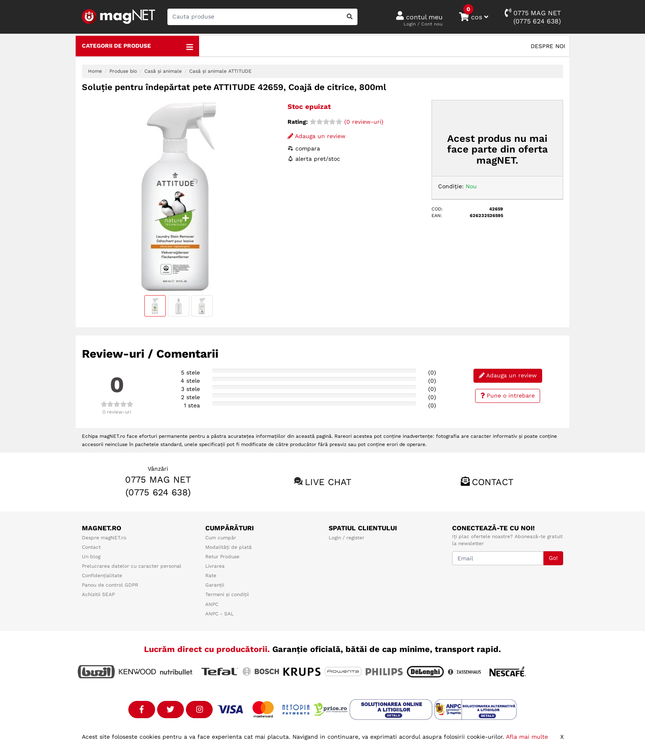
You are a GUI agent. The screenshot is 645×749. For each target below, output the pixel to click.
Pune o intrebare (507, 395)
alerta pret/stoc (314, 158)
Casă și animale (163, 71)
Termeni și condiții (227, 594)
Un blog (91, 556)
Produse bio (123, 71)
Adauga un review (317, 136)
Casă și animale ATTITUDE (220, 71)
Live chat (328, 482)
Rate (210, 575)
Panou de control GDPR (110, 585)
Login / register (346, 538)
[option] (178, 196)
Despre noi (548, 46)
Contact (492, 482)
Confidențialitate (102, 575)
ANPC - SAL (219, 614)
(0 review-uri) (346, 121)
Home (95, 71)
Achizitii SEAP (98, 594)
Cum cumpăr (220, 538)
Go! (553, 558)
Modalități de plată (228, 547)
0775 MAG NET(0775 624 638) (533, 16)
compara (304, 148)
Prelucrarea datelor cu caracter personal (131, 566)
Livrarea (215, 566)
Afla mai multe (527, 736)
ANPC (211, 604)
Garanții (214, 585)
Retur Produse (222, 556)
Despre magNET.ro (104, 538)
